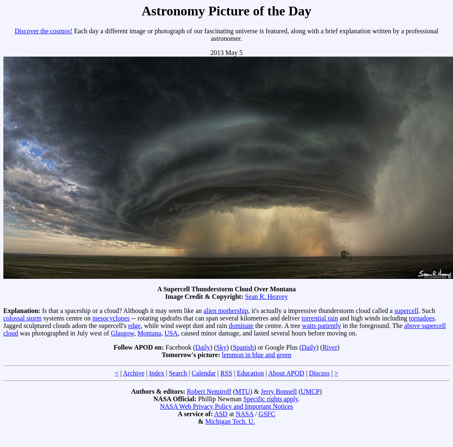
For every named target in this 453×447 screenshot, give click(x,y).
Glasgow (122, 333)
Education (250, 373)
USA (171, 333)
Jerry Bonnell (279, 391)
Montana (149, 333)
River (329, 347)
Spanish (243, 347)
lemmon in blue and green (256, 354)
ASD (220, 413)
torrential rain (319, 318)
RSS (226, 373)
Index (156, 373)
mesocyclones (111, 318)
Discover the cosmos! (43, 31)
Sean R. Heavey (266, 296)
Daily (202, 347)
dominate (241, 325)
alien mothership (226, 310)
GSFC (267, 413)
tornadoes (422, 318)
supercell (406, 310)
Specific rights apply (270, 398)
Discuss (319, 373)
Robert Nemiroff (209, 391)
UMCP (310, 391)
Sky (221, 347)
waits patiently (321, 325)
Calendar (204, 373)
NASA (245, 413)
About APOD (286, 373)
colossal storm (22, 318)
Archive (133, 373)
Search (178, 373)
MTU (242, 391)
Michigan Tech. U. (230, 421)
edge (134, 325)
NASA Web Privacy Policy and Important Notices (226, 406)
